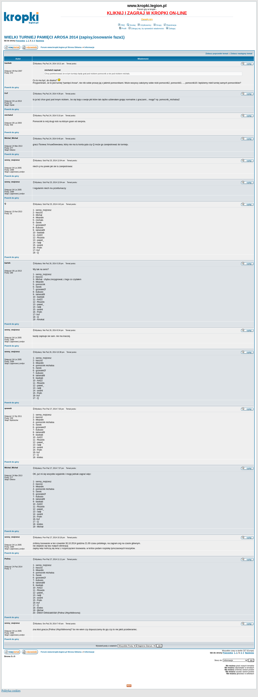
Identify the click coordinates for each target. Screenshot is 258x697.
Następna (40, 41)
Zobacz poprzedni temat (217, 53)
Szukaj (131, 25)
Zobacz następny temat (241, 53)
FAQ (121, 25)
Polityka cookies (10, 690)
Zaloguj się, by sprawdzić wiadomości (146, 28)
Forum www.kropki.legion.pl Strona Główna (61, 47)
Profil (122, 28)
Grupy (158, 25)
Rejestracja (170, 25)
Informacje (89, 47)
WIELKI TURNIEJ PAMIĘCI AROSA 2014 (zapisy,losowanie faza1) (64, 37)
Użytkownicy (144, 25)
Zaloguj (170, 28)
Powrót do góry (11, 87)
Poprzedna (20, 41)
